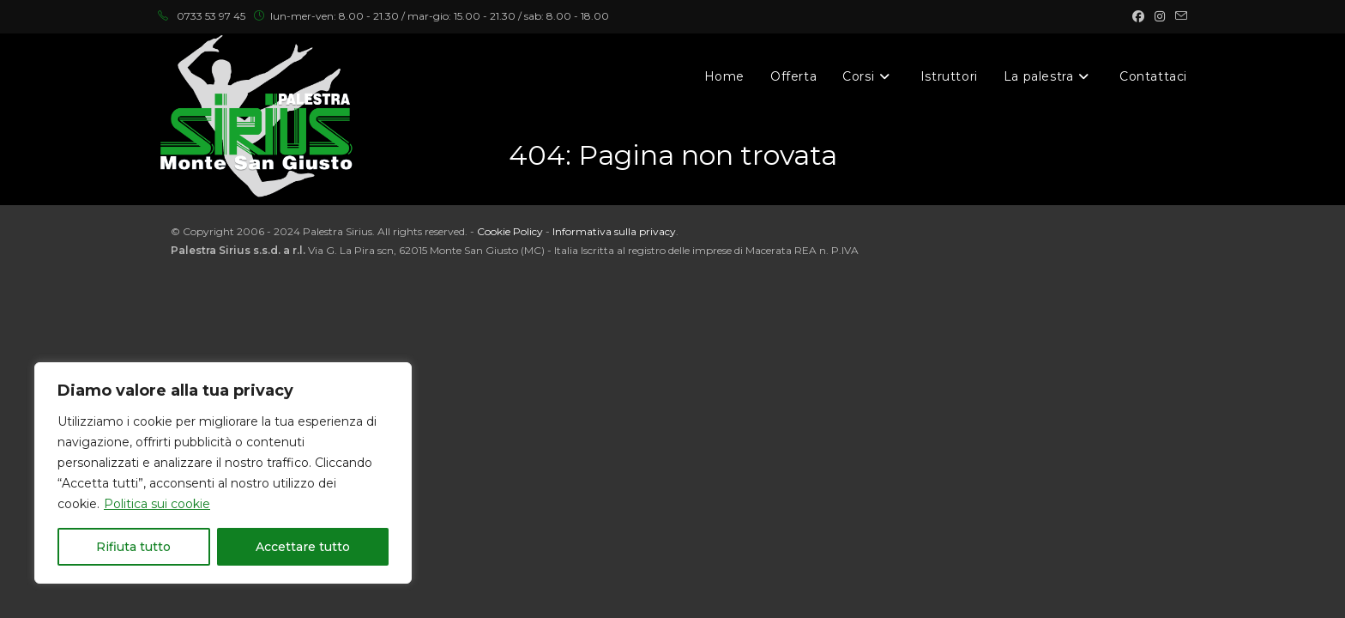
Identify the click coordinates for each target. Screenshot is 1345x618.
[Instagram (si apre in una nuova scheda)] (1159, 16)
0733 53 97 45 (211, 15)
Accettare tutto (303, 546)
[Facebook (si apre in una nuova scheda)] (1138, 16)
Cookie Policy (510, 231)
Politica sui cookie (157, 504)
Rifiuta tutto (133, 546)
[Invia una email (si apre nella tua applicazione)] (1178, 16)
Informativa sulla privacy (614, 231)
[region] (223, 473)
